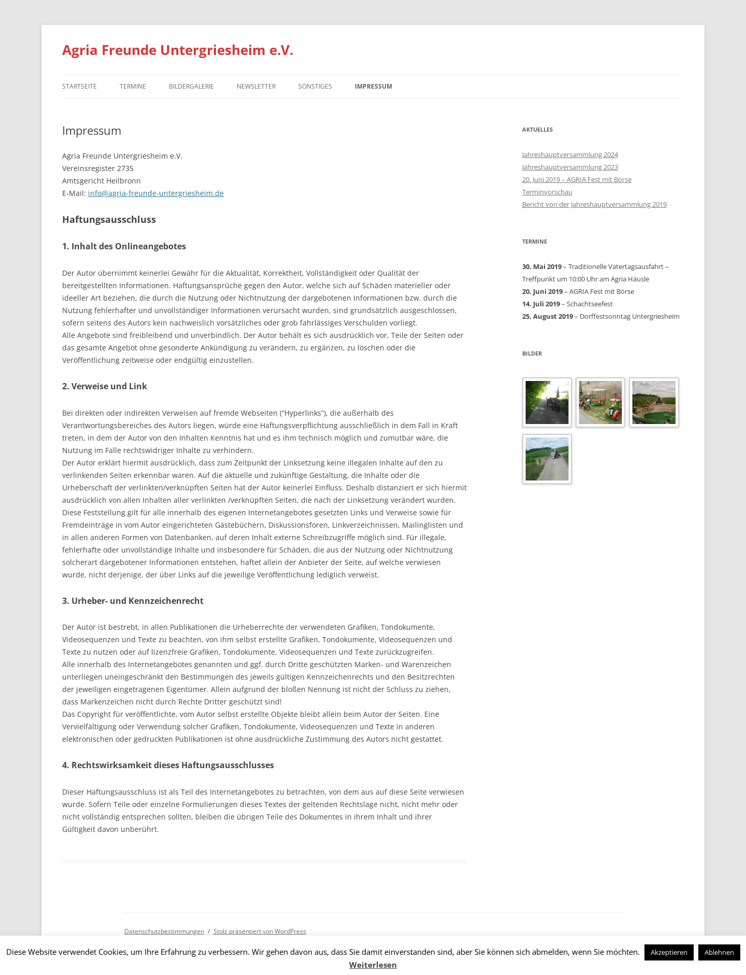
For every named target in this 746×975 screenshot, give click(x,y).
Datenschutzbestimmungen (164, 931)
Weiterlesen (373, 964)
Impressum (373, 86)
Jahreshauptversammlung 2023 (570, 167)
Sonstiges (315, 86)
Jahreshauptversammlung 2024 (570, 154)
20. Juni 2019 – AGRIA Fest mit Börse (577, 179)
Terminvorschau (547, 191)
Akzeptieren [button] (669, 952)
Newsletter (256, 86)
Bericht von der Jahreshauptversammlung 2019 (594, 204)
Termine (133, 86)
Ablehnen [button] (719, 952)
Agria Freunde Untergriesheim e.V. (177, 49)
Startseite (79, 86)
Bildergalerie (191, 86)
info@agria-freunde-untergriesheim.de (156, 193)
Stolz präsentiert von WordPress (259, 931)
